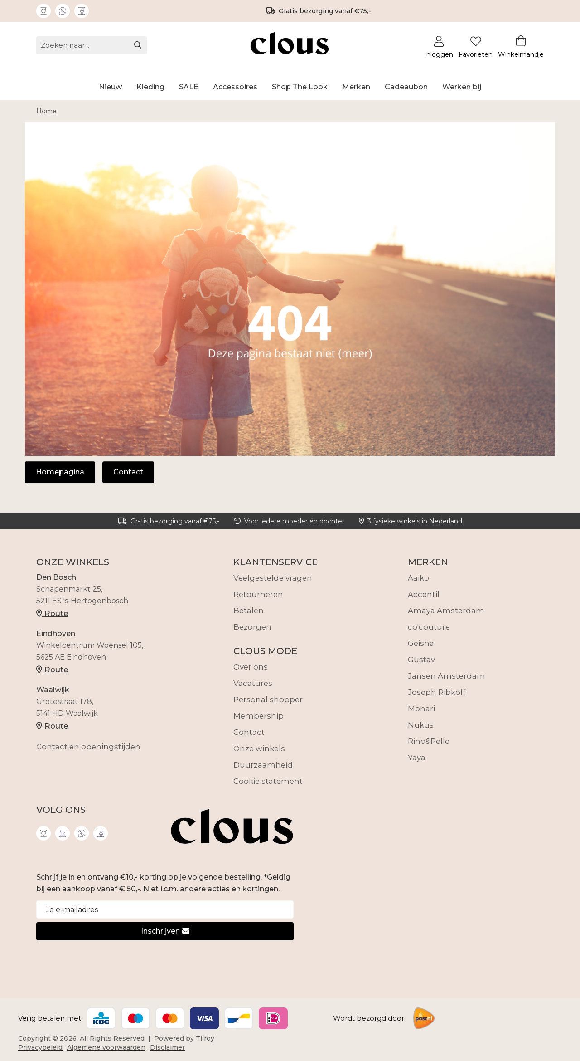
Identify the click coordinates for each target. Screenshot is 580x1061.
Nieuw (110, 87)
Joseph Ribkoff (437, 692)
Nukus (421, 724)
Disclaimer (167, 1047)
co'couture (429, 626)
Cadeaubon (406, 87)
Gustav (421, 659)
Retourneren (258, 594)
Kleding (150, 87)
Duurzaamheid (263, 764)
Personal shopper (268, 699)
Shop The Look (300, 87)
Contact (128, 472)
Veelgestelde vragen (272, 577)
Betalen (248, 610)
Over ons (250, 666)
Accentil (424, 594)
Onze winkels (259, 748)
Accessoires (235, 87)
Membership (258, 715)
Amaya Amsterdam (446, 610)
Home (46, 111)
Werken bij (461, 87)
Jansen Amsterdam (446, 675)
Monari (421, 708)
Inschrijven (165, 931)
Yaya (416, 757)
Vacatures (252, 683)
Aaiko (418, 577)
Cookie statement (268, 781)
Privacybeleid (40, 1047)
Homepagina (60, 472)
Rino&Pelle (429, 741)
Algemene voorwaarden (106, 1047)
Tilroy (205, 1038)
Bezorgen (252, 626)
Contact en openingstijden (88, 746)
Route (52, 613)
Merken (356, 87)
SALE (188, 87)
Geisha (421, 643)
